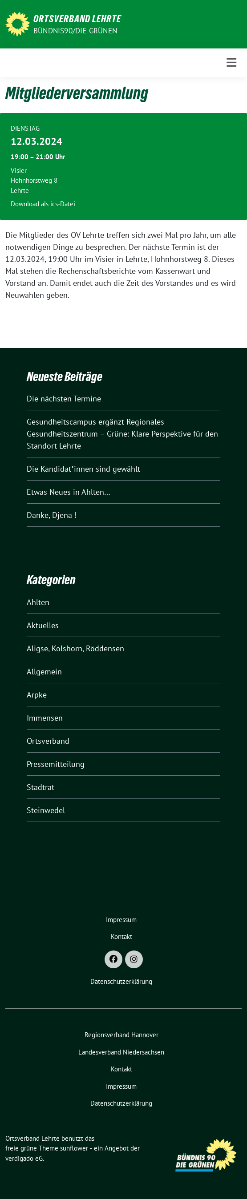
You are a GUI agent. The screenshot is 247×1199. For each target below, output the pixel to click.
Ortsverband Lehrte (77, 18)
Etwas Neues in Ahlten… (68, 492)
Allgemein (44, 671)
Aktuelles (43, 625)
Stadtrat (40, 787)
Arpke (37, 695)
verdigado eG (24, 1158)
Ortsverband (48, 741)
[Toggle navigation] (231, 62)
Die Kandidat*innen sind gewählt (83, 469)
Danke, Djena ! (52, 515)
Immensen (45, 718)
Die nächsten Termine (64, 398)
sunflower (74, 1148)
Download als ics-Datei (43, 204)
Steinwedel (46, 810)
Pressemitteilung (56, 764)
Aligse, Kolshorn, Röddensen (75, 648)
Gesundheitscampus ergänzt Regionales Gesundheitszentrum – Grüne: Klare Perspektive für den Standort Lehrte (122, 434)
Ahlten (38, 602)
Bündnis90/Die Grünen (75, 31)
